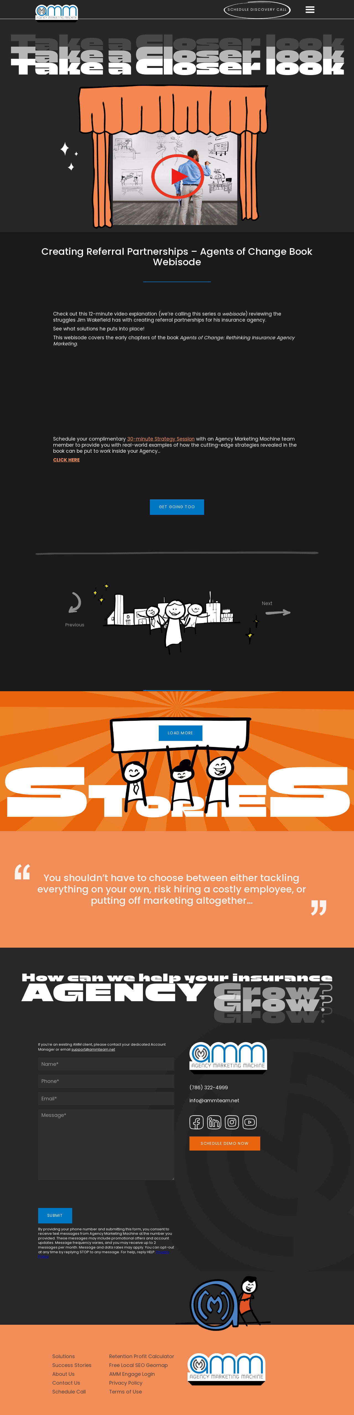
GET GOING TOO (177, 507)
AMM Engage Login (132, 1374)
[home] (56, 13)
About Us (63, 1374)
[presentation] (80, 1195)
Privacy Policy (125, 1383)
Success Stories (72, 1365)
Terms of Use (125, 1391)
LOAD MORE (180, 733)
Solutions (63, 1356)
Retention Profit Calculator (141, 1356)
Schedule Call (69, 1391)
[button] (310, 10)
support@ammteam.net (93, 1049)
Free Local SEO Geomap (138, 1365)
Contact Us (66, 1383)
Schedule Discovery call (257, 9)
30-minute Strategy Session (161, 439)
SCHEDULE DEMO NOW (225, 1143)
